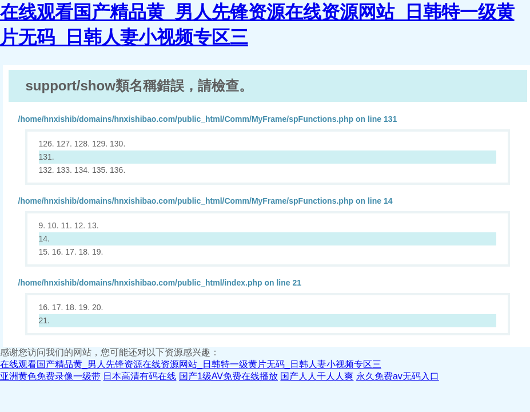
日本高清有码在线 (139, 376)
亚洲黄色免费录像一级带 (50, 376)
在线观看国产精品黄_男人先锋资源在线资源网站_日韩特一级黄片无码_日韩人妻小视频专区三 (190, 364)
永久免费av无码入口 (397, 376)
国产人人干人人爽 (316, 376)
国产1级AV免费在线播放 (228, 376)
